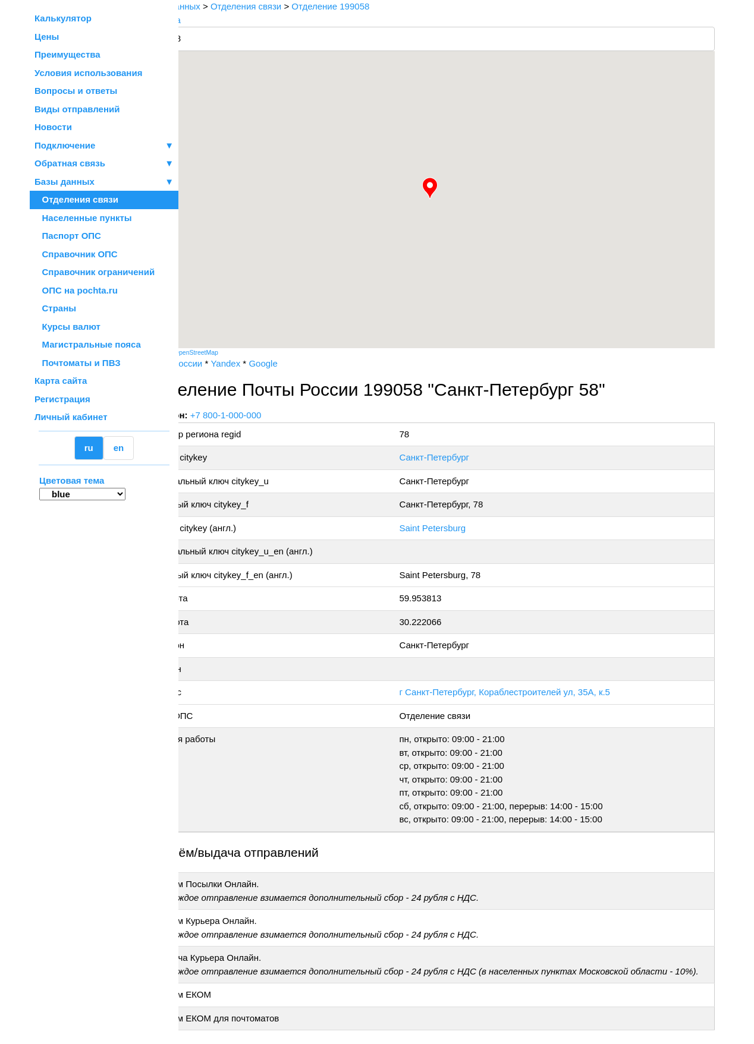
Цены (46, 36)
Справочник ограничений (94, 272)
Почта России (216, 363)
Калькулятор (63, 18)
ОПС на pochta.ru (76, 290)
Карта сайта (60, 381)
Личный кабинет (71, 417)
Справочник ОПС (76, 254)
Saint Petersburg (456, 528)
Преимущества (67, 54)
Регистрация (62, 399)
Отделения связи (76, 199)
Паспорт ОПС (67, 236)
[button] (451, 188)
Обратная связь (104, 164)
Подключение (104, 146)
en (119, 448)
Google (305, 363)
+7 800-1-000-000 (268, 415)
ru (88, 448)
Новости (53, 127)
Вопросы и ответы (75, 91)
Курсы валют (67, 326)
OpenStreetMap (238, 352)
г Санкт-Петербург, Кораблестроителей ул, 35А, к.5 (528, 692)
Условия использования (88, 73)
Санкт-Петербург (458, 457)
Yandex (267, 363)
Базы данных (64, 181)
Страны (55, 308)
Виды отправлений (77, 109)
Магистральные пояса (87, 344)
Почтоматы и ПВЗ (77, 363)
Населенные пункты (83, 218)
